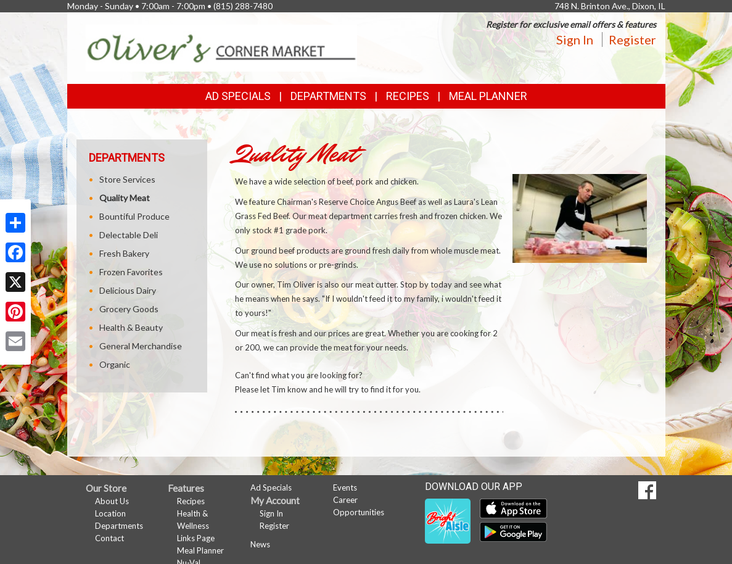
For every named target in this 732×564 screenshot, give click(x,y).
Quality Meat (124, 198)
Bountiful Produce (134, 216)
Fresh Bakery (124, 253)
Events (345, 487)
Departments (119, 526)
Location (110, 513)
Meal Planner (488, 95)
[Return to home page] (221, 47)
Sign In (574, 39)
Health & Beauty (131, 327)
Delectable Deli (128, 235)
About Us (112, 501)
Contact (109, 538)
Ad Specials (238, 95)
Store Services (127, 179)
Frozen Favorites (131, 272)
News (260, 544)
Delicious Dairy (127, 290)
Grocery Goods (128, 309)
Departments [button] (328, 95)
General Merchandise (140, 346)
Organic (114, 364)
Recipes (407, 95)
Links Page (196, 538)
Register (632, 39)
